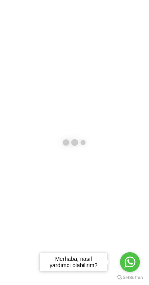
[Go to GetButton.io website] (130, 277)
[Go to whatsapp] (130, 262)
